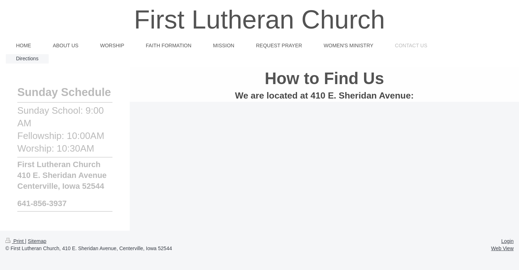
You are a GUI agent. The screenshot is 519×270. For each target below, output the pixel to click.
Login (507, 241)
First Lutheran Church (259, 19)
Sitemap (37, 241)
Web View (502, 248)
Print (15, 241)
